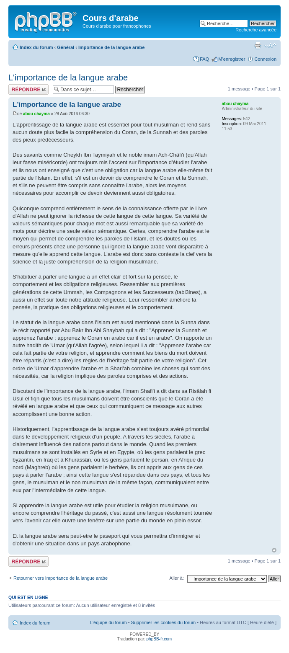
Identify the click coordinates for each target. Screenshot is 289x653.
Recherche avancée (255, 29)
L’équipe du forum (108, 622)
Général (65, 47)
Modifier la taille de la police (270, 45)
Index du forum (36, 47)
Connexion (265, 59)
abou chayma (36, 113)
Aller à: (177, 578)
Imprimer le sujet (257, 45)
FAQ (204, 59)
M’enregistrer (231, 59)
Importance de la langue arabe (111, 47)
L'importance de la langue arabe (68, 77)
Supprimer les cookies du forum (163, 622)
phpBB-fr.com (159, 639)
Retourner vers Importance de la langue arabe (60, 578)
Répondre (28, 89)
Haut (274, 550)
